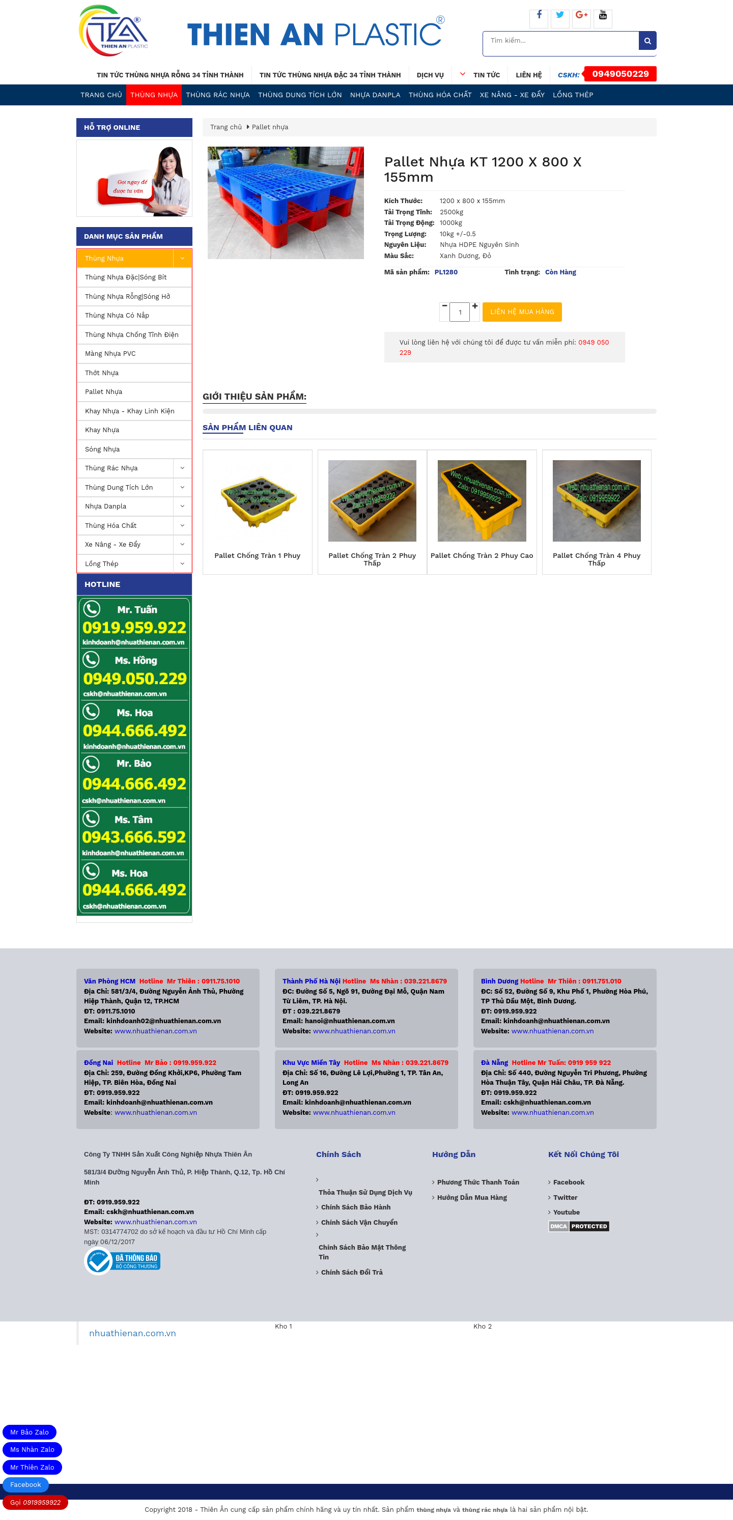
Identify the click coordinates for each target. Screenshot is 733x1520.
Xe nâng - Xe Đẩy (512, 95)
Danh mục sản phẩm (123, 236)
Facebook (25, 1484)
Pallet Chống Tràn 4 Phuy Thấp (596, 559)
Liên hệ (529, 75)
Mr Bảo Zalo (29, 1432)
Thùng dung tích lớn (300, 95)
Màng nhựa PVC (110, 353)
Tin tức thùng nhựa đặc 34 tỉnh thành (330, 75)
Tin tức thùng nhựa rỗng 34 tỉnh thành (170, 75)
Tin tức (480, 73)
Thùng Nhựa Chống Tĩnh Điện (132, 335)
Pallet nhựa (103, 392)
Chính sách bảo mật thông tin (362, 1252)
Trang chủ (101, 95)
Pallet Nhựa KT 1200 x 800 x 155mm (483, 169)
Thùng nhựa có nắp (117, 315)
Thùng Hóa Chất (440, 95)
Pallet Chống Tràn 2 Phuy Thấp (372, 559)
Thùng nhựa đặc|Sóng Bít (125, 277)
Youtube (566, 1212)
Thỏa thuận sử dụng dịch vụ (365, 1192)
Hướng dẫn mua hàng (472, 1197)
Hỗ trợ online (112, 127)
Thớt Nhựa (102, 373)
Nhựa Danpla (375, 95)
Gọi (35, 1502)
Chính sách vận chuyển (359, 1222)
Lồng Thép (573, 95)
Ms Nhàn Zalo (32, 1449)
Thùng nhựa (154, 95)
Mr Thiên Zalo (32, 1467)
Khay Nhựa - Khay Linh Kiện (130, 411)
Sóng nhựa (102, 449)
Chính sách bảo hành (356, 1207)
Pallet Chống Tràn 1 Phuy (257, 555)
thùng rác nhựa (485, 1509)
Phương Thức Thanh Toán (478, 1182)
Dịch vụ (430, 75)
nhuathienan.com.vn (132, 1333)
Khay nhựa (102, 430)
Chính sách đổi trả (352, 1272)
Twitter (565, 1197)
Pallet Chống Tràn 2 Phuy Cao (482, 555)
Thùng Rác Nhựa (218, 95)
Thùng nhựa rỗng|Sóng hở (127, 296)
